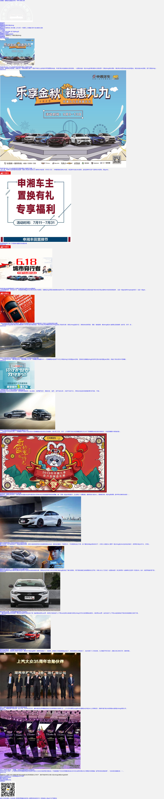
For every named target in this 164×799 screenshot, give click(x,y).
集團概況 (2, 34)
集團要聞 (2, 25)
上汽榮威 (28, 28)
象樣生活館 (40, 28)
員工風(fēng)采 (15, 31)
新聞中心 (2, 24)
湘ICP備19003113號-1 (46, 775)
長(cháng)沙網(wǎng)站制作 (60, 775)
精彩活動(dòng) (9, 25)
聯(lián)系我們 (9, 34)
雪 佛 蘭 (13, 28)
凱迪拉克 (2, 28)
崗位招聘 (7, 31)
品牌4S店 (2, 26)
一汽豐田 (23, 28)
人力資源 (2, 30)
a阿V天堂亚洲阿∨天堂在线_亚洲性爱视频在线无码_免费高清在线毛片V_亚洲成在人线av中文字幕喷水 (28, 798)
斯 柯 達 (34, 28)
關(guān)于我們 (4, 33)
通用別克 (7, 28)
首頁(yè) (2, 23)
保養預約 (2, 29)
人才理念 (2, 31)
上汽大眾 (18, 28)
